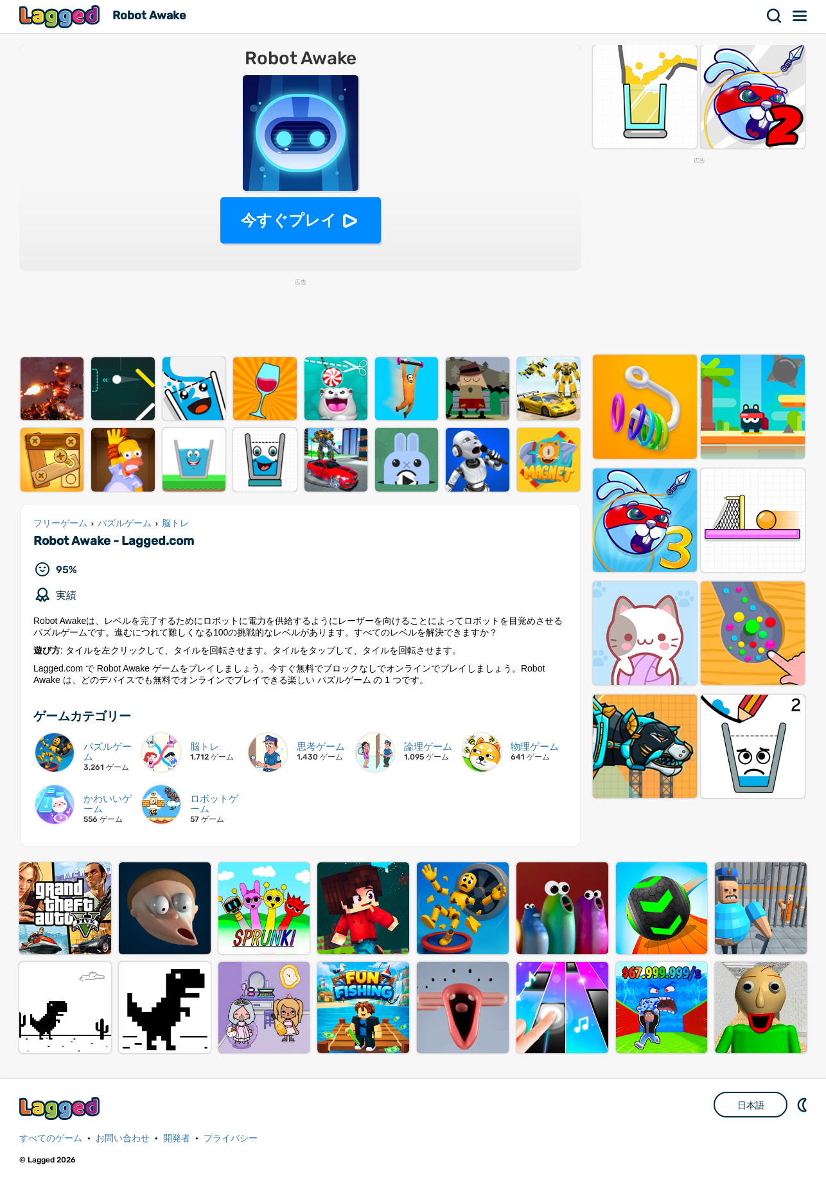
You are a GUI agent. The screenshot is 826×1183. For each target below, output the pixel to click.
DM (803, 1104)
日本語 (750, 1105)
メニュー (800, 16)
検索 (774, 16)
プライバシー (231, 1138)
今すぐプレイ (289, 220)
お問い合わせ (123, 1138)
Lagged (61, 16)
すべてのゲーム (50, 1138)
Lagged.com (61, 1108)
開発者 (176, 1138)
